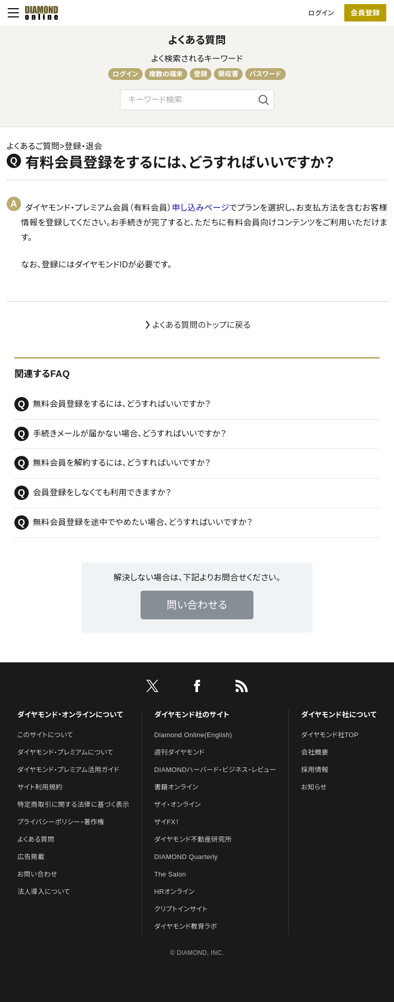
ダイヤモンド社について (339, 715)
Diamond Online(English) (193, 735)
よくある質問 (197, 40)
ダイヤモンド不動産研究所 (193, 839)
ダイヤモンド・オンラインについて (70, 715)
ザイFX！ (167, 822)
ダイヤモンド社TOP (330, 735)
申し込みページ (200, 207)
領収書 (228, 74)
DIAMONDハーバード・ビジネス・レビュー (215, 770)
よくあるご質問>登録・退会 (54, 146)
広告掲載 (31, 857)
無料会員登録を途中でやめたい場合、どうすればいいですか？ (133, 522)
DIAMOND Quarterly (186, 857)
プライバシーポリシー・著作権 (61, 822)
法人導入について (43, 891)
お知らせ (314, 787)
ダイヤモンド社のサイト (191, 715)
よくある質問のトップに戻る (201, 325)
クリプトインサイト (181, 909)
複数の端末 (166, 74)
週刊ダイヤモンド (179, 752)
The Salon (170, 874)
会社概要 (314, 752)
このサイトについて (45, 735)
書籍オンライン (176, 787)
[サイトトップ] (38, 13)
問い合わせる (197, 605)
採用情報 (314, 770)
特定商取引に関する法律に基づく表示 (73, 804)
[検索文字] (197, 100)
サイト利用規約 (40, 787)
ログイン (321, 13)
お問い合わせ (37, 874)
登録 (201, 74)
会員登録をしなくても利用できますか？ (92, 493)
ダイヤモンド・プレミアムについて (65, 752)
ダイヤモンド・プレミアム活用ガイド (68, 770)
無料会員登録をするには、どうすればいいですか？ (112, 404)
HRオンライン (174, 891)
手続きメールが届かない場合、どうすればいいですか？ (120, 434)
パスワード (265, 74)
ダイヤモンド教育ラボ (185, 926)
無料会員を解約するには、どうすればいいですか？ (112, 463)
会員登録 (365, 13)
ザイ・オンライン (177, 804)
